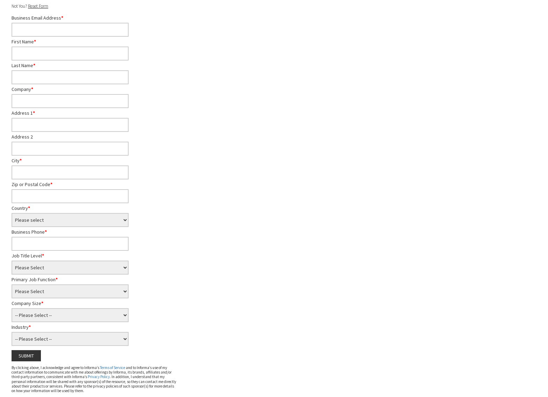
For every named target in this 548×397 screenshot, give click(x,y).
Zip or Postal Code (32, 184)
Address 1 (23, 113)
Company (22, 89)
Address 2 (22, 137)
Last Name (23, 65)
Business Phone (29, 232)
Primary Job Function (35, 279)
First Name (24, 41)
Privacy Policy (99, 376)
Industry (21, 327)
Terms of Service (112, 367)
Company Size (27, 303)
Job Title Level (28, 256)
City (17, 160)
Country (21, 208)
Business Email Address (37, 18)
